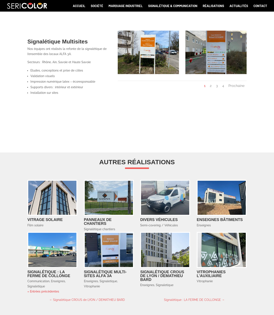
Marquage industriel (126, 6)
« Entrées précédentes (43, 291)
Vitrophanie (92, 286)
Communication (38, 281)
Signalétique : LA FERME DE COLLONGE (48, 274)
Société (97, 6)
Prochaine (236, 86)
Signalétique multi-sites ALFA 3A (105, 274)
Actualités (238, 6)
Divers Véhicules (159, 220)
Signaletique (36, 286)
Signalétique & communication (172, 6)
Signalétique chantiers (99, 229)
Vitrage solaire (45, 220)
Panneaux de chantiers (98, 222)
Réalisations (213, 6)
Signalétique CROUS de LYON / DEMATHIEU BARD (162, 276)
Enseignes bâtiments (220, 220)
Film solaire (35, 225)
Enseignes (204, 225)
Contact (260, 6)
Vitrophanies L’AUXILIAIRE (211, 274)
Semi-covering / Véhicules (159, 225)
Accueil (79, 6)
